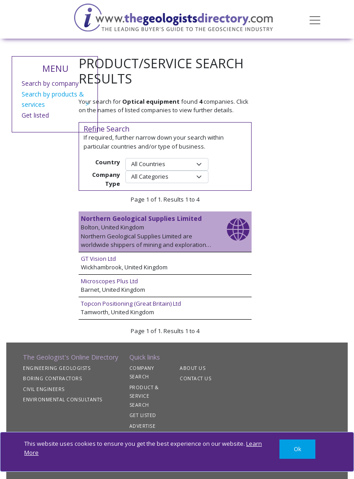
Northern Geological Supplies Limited (141, 218)
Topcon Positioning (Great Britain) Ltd (131, 303)
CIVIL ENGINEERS (44, 389)
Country (107, 162)
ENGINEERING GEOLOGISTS (56, 368)
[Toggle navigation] (315, 19)
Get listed (35, 115)
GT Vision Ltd (98, 259)
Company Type (106, 179)
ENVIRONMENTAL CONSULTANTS (62, 399)
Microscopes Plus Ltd (109, 281)
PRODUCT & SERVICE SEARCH (144, 396)
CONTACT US (195, 378)
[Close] (297, 449)
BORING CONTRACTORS (52, 378)
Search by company (50, 83)
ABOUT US (192, 368)
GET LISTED (142, 415)
